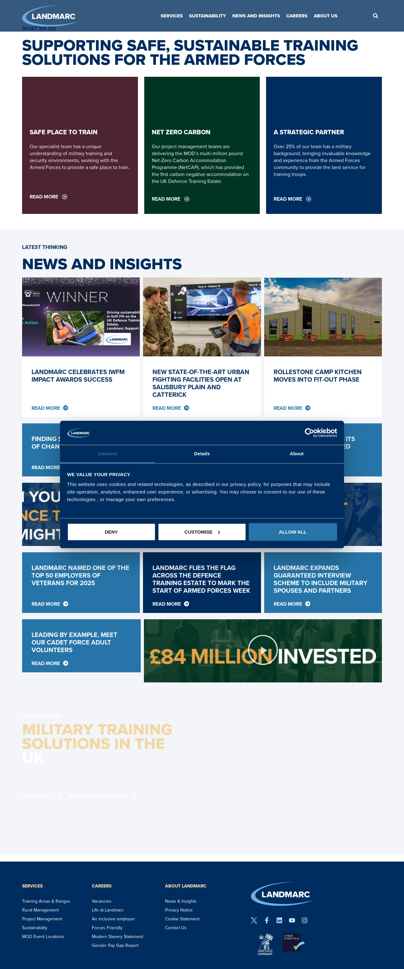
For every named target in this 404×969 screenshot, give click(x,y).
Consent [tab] (107, 453)
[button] (375, 15)
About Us (325, 15)
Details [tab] (202, 453)
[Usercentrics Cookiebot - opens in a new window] (309, 433)
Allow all (293, 532)
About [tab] (297, 453)
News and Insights (256, 15)
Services (172, 15)
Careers (296, 15)
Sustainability (207, 15)
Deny (111, 532)
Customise (202, 532)
